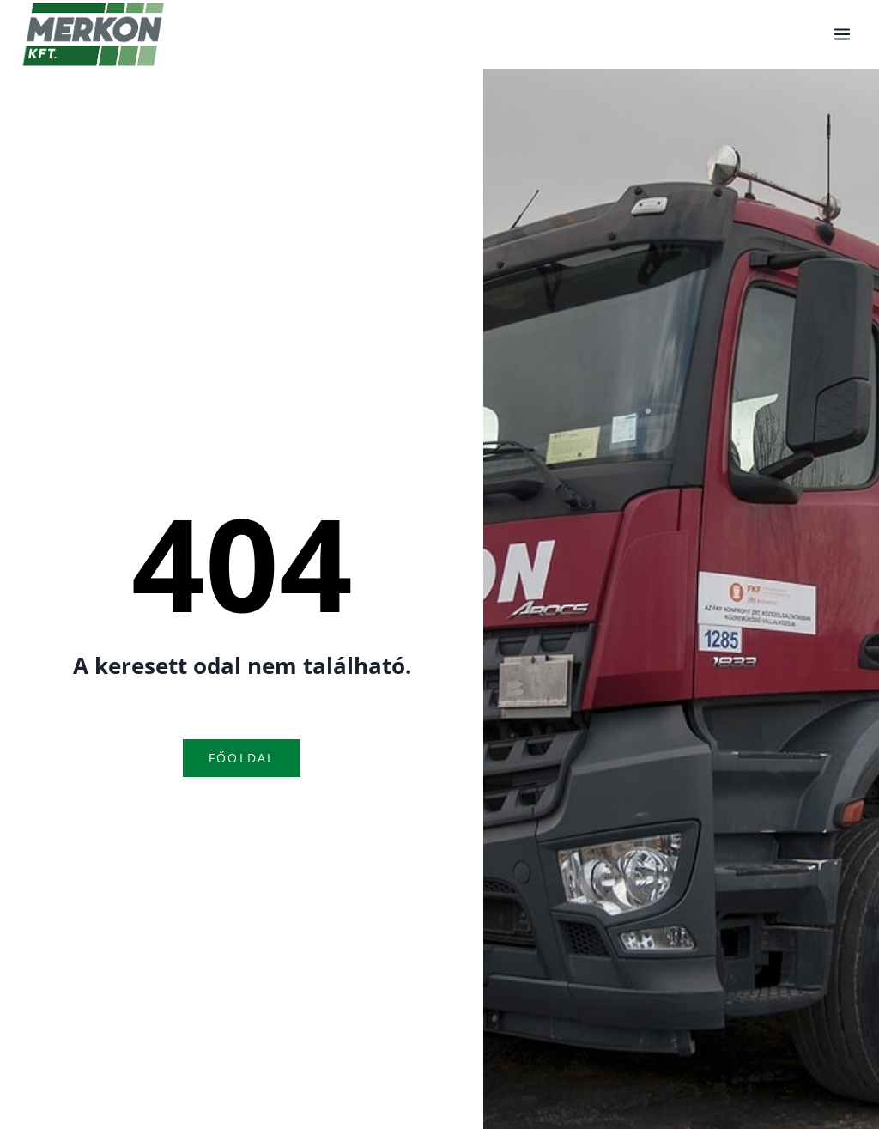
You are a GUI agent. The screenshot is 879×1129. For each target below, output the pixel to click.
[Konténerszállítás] (94, 34)
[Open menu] (841, 34)
